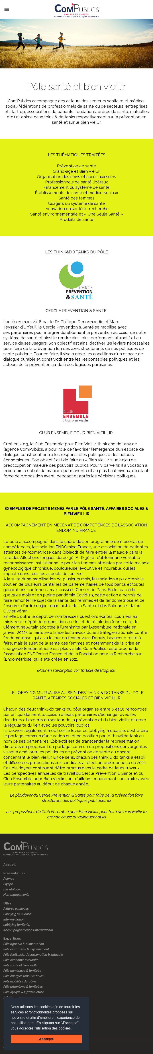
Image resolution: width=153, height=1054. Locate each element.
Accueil (9, 865)
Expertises (12, 939)
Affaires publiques (16, 908)
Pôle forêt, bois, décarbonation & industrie (33, 954)
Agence (8, 878)
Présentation (14, 873)
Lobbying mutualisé (17, 914)
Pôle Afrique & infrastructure (23, 992)
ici (112, 670)
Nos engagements (16, 894)
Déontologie (12, 889)
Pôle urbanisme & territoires (23, 986)
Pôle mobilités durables (20, 981)
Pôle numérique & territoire (22, 970)
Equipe (8, 884)
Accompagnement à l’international (28, 930)
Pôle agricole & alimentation (23, 944)
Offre (7, 903)
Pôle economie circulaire (21, 960)
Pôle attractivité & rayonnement (26, 949)
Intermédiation (13, 919)
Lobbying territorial (16, 925)
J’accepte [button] (46, 1039)
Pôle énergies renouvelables (23, 976)
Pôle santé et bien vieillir (20, 965)
